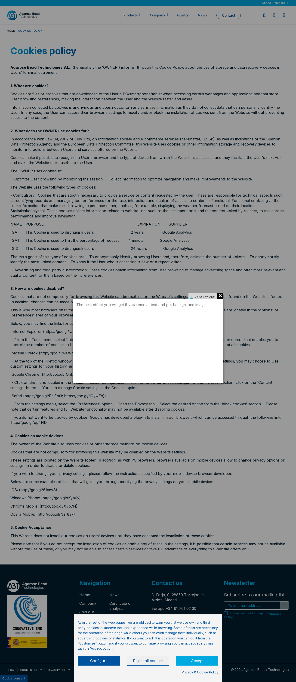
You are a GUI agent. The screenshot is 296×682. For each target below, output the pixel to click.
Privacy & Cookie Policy (200, 672)
